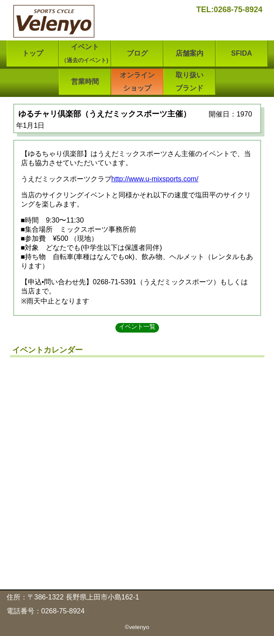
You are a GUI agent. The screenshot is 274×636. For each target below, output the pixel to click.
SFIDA (241, 53)
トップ (32, 53)
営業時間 (85, 81)
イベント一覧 (137, 326)
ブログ (137, 53)
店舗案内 (189, 53)
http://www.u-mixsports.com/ (155, 179)
